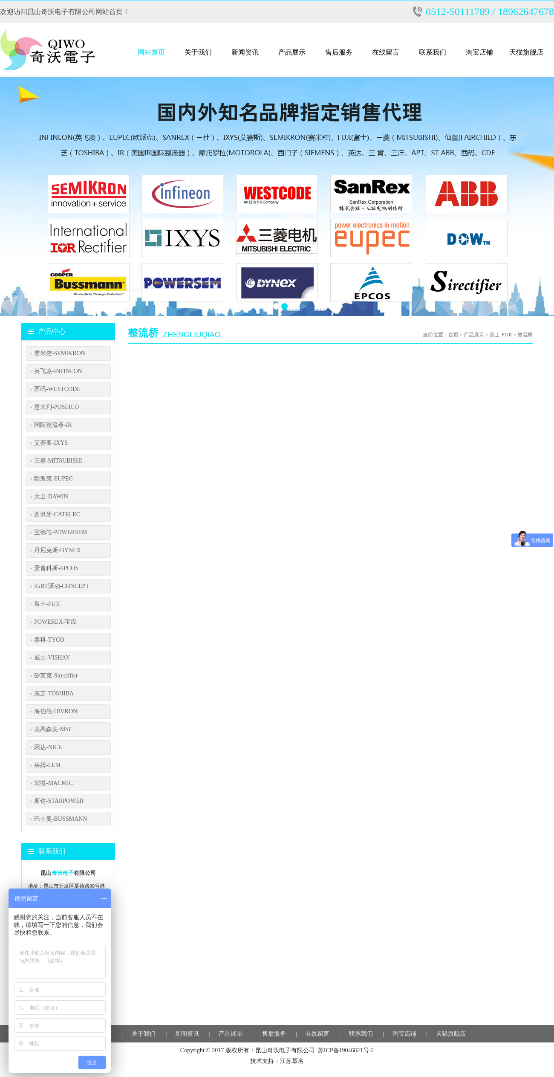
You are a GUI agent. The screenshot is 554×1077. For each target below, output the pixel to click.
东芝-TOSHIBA (54, 693)
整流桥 (525, 335)
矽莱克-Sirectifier (56, 675)
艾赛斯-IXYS (51, 443)
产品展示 (292, 52)
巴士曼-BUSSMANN (60, 819)
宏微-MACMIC (53, 783)
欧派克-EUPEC (53, 478)
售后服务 (338, 52)
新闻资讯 (245, 52)
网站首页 (151, 52)
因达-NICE (48, 747)
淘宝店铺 (479, 52)
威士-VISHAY (52, 657)
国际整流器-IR (53, 425)
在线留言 (385, 52)
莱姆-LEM (47, 765)
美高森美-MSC (53, 729)
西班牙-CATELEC (57, 514)
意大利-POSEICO (56, 407)
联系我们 (432, 52)
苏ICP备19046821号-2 (346, 1050)
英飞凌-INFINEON (58, 371)
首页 (453, 335)
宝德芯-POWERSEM (60, 532)
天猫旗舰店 (526, 52)
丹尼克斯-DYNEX (57, 550)
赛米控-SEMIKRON (59, 353)
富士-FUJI (47, 604)
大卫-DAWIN (51, 496)
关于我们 (198, 52)
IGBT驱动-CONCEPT (61, 586)
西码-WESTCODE (57, 389)
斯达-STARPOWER (59, 801)
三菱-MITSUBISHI (58, 460)
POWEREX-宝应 (55, 622)
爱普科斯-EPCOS (56, 568)
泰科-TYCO (49, 640)
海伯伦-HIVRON (55, 711)
